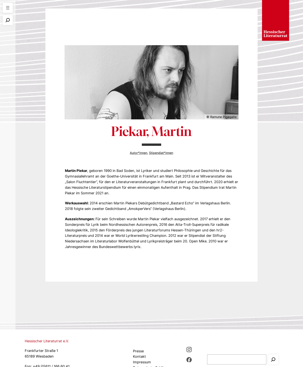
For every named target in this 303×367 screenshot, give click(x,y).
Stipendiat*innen (161, 153)
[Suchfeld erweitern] (8, 20)
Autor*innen (138, 153)
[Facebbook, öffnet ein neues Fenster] (189, 359)
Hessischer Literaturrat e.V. (47, 341)
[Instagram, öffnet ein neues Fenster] (189, 349)
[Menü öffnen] (8, 8)
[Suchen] (273, 359)
